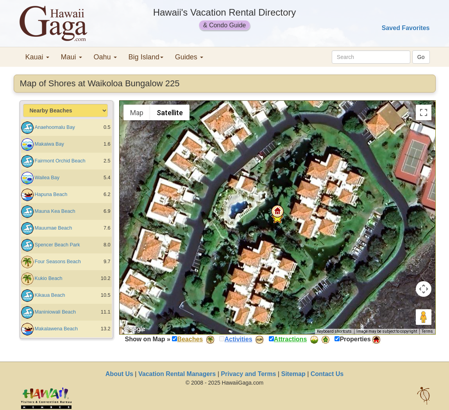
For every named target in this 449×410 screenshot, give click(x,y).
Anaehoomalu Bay (55, 127)
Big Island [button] (146, 57)
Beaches (190, 339)
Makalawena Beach (56, 329)
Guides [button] (189, 57)
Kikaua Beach (50, 295)
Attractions (290, 339)
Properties (355, 339)
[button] (277, 211)
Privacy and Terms (248, 374)
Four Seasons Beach (58, 261)
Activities (238, 339)
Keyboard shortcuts (334, 331)
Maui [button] (71, 57)
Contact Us (327, 374)
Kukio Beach (49, 278)
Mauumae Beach (53, 228)
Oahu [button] (105, 57)
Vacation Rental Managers (177, 374)
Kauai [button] (37, 57)
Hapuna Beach (51, 194)
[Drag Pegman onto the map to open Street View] (423, 317)
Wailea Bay (47, 177)
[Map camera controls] (423, 289)
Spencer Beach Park (57, 245)
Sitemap (293, 374)
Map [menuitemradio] (136, 113)
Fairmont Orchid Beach (60, 161)
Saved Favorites (406, 28)
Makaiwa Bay (49, 144)
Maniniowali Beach (55, 312)
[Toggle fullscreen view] (423, 112)
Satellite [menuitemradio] (170, 113)
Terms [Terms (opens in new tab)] (427, 331)
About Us (119, 374)
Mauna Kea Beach (55, 211)
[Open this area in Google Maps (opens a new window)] (134, 329)
